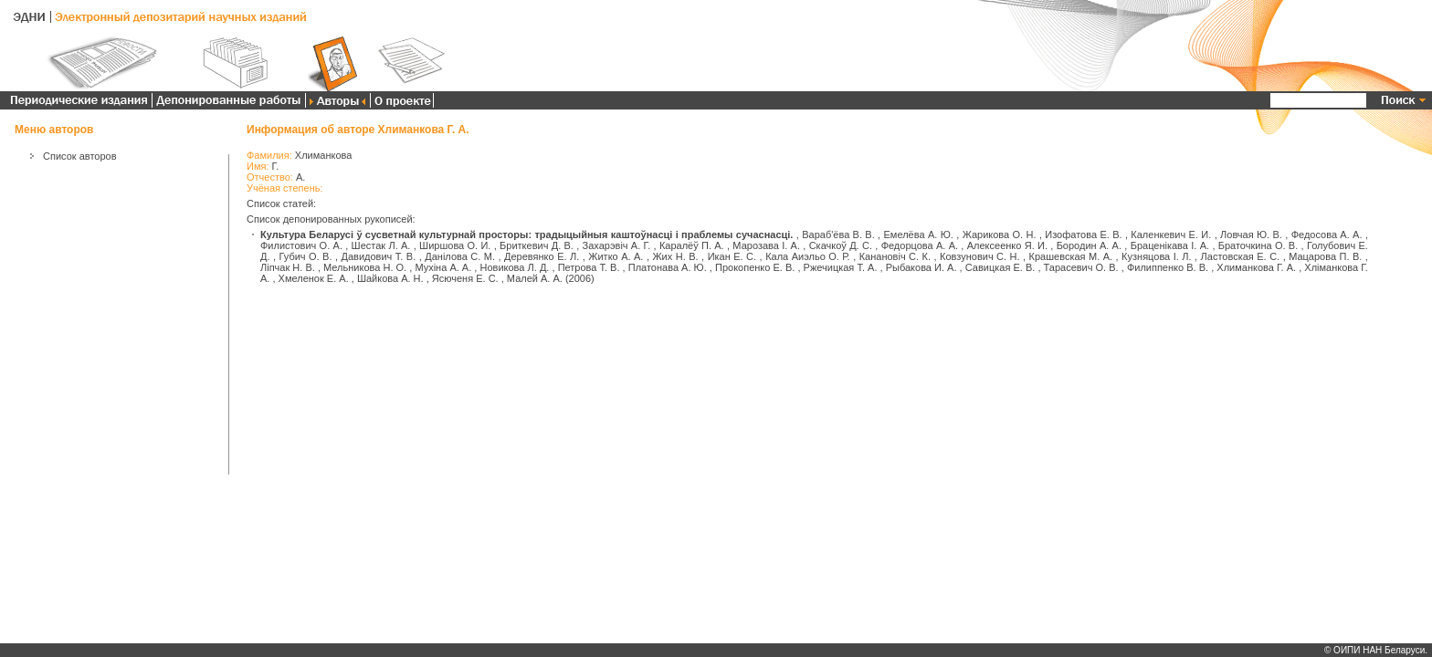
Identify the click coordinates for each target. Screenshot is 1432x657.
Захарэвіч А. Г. (617, 245)
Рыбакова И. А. (921, 267)
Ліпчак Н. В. (287, 267)
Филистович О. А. (301, 245)
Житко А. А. (615, 256)
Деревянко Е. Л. (541, 256)
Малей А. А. (535, 278)
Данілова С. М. (460, 256)
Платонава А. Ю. (667, 267)
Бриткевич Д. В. (537, 245)
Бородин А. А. (1089, 245)
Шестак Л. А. (381, 245)
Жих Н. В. (675, 256)
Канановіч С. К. (895, 256)
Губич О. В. (305, 256)
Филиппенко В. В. (1167, 267)
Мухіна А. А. (443, 267)
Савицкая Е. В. (1000, 267)
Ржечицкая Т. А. (841, 267)
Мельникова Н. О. (364, 267)
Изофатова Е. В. (1083, 234)
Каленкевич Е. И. (1171, 234)
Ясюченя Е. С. (465, 278)
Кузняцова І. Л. (1156, 256)
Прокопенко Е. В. (755, 267)
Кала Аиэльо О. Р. (807, 256)
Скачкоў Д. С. (840, 245)
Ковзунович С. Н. (980, 256)
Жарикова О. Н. (1000, 234)
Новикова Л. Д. (515, 267)
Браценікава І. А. (1170, 245)
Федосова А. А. (1327, 234)
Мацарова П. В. (1325, 256)
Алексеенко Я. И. (1007, 245)
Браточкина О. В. (1258, 245)
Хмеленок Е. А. (314, 278)
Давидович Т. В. (379, 256)
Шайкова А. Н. (390, 278)
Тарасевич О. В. (1081, 267)
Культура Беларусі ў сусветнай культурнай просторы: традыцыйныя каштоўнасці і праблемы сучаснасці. (526, 234)
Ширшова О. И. (454, 245)
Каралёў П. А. (691, 245)
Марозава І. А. (766, 245)
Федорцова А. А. (919, 245)
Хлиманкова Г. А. (1256, 267)
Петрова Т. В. (589, 267)
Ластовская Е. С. (1240, 256)
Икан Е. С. (732, 256)
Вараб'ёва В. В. (838, 234)
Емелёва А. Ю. (918, 234)
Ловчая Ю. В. (1251, 234)
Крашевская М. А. (1071, 256)
